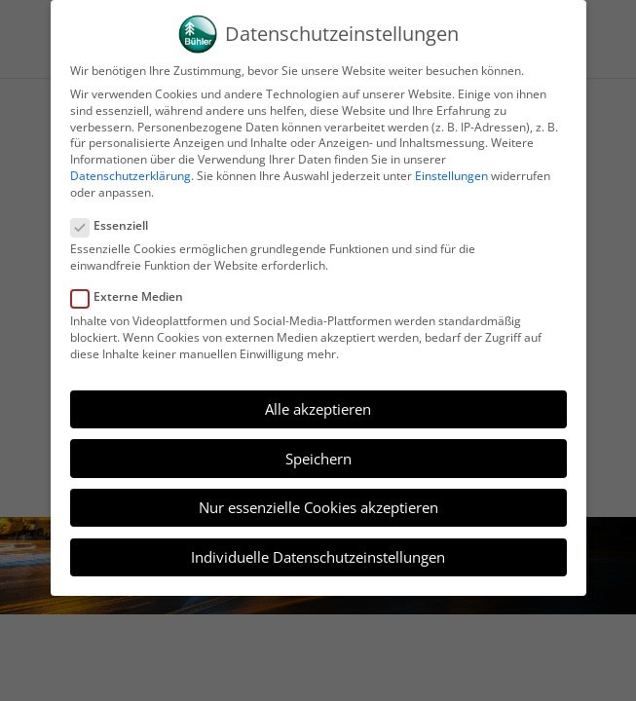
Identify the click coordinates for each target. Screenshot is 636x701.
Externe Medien (135, 297)
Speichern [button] (318, 458)
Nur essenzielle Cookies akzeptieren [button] (318, 507)
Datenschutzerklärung (130, 175)
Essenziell (117, 226)
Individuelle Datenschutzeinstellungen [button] (318, 557)
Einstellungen (451, 175)
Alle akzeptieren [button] (318, 409)
